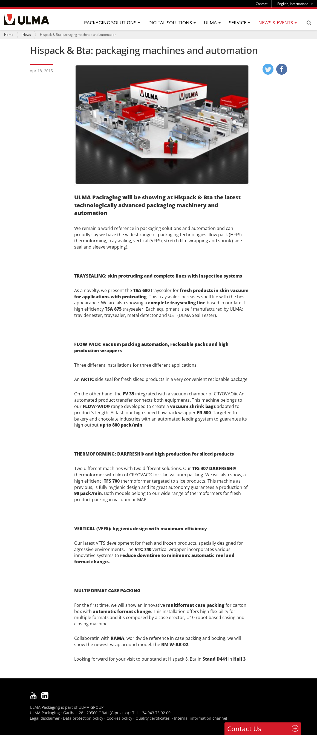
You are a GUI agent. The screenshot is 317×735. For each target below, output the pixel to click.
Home (8, 34)
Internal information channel (200, 718)
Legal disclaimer (45, 718)
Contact (261, 3)
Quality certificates (153, 718)
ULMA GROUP (91, 707)
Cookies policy (119, 718)
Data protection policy (83, 718)
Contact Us (244, 728)
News (26, 34)
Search (309, 23)
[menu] (295, 3)
